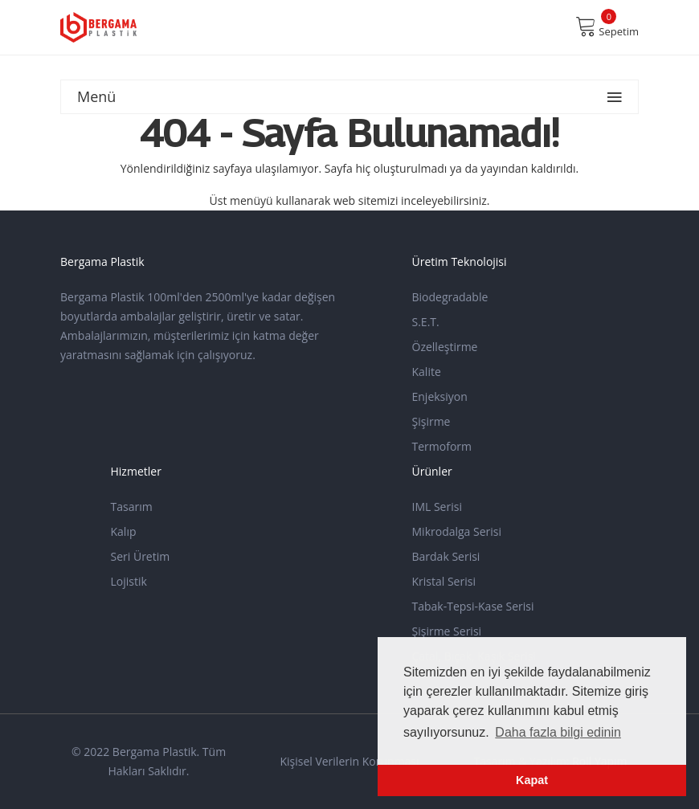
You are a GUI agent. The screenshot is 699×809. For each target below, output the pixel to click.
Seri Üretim (140, 556)
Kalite (426, 371)
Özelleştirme (445, 346)
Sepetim (607, 26)
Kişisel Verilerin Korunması (349, 761)
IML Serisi (437, 506)
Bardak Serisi (446, 556)
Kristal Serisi (444, 581)
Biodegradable (450, 296)
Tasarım (132, 506)
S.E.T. (425, 321)
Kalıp (124, 531)
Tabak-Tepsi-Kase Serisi (473, 606)
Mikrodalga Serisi (457, 531)
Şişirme (431, 421)
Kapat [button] (532, 780)
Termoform (442, 446)
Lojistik (129, 581)
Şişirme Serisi (447, 631)
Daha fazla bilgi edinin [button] (558, 732)
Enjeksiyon (440, 396)
